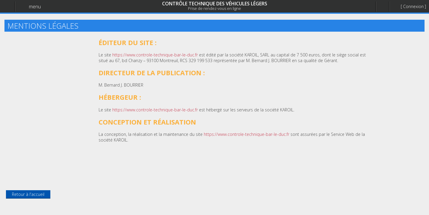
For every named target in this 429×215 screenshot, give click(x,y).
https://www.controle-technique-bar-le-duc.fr (155, 55)
